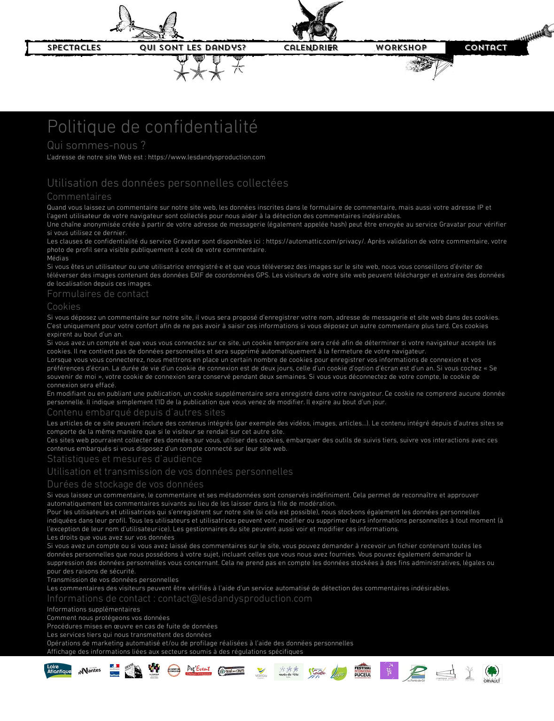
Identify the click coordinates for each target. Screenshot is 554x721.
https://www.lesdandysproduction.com (206, 157)
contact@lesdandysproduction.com (235, 599)
